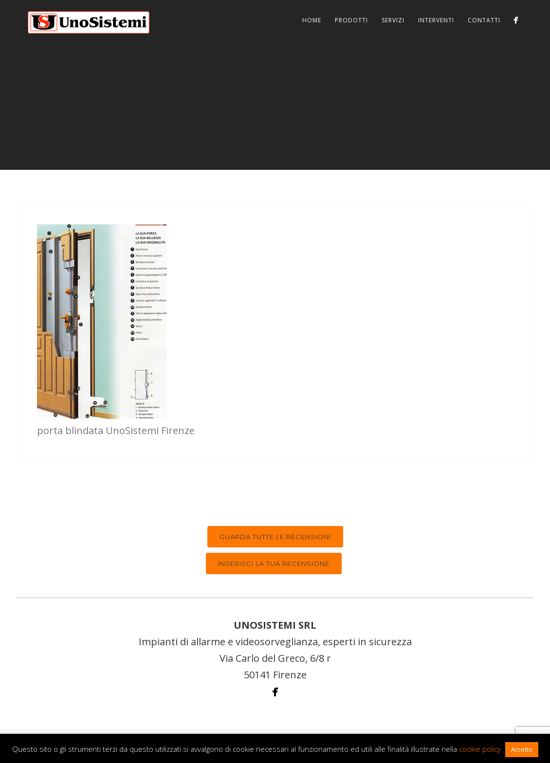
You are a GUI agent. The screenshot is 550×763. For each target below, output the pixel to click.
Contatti (484, 20)
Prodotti (351, 20)
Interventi (436, 20)
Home (311, 20)
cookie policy (480, 749)
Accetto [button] (521, 749)
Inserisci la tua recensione (274, 563)
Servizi (393, 20)
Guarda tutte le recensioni (275, 537)
